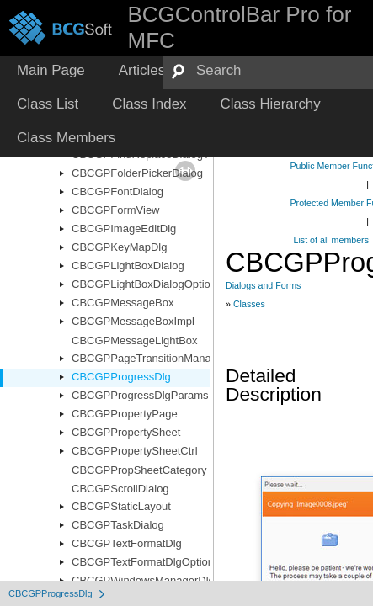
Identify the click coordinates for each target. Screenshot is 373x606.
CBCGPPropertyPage (125, 413)
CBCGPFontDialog (117, 191)
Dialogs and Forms (263, 285)
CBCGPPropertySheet (126, 432)
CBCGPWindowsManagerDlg (143, 580)
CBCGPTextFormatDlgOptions (146, 562)
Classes (249, 304)
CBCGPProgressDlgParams (140, 395)
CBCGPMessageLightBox (135, 340)
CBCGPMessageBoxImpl (133, 321)
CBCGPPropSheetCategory (139, 470)
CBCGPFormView (116, 210)
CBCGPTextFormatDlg (127, 543)
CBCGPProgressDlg (121, 376)
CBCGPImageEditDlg (124, 228)
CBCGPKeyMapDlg (119, 247)
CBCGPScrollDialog (120, 488)
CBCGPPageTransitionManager (149, 358)
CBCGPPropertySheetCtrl (135, 450)
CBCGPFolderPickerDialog (137, 173)
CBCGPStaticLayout (121, 506)
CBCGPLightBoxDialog (128, 265)
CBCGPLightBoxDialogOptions (146, 284)
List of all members (331, 240)
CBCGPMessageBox (122, 302)
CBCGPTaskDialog (118, 524)
